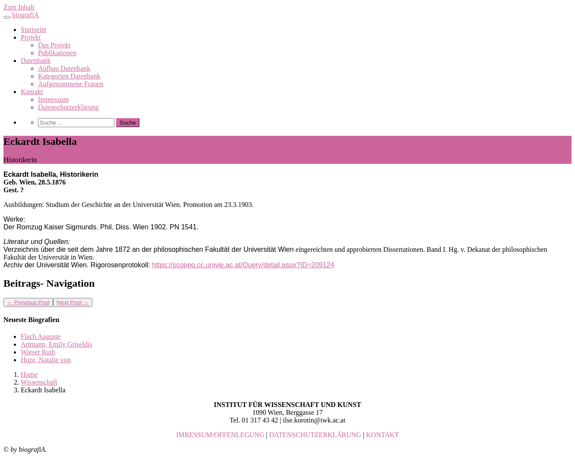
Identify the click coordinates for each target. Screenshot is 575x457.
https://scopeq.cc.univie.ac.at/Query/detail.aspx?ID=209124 (243, 265)
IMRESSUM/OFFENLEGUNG (220, 434)
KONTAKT (382, 434)
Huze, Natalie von (46, 359)
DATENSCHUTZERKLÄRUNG (315, 434)
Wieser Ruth (38, 352)
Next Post (73, 302)
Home (29, 374)
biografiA (25, 15)
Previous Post (28, 302)
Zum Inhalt (19, 7)
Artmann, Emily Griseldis (56, 344)
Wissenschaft (39, 382)
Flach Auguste (40, 336)
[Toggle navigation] (6, 17)
